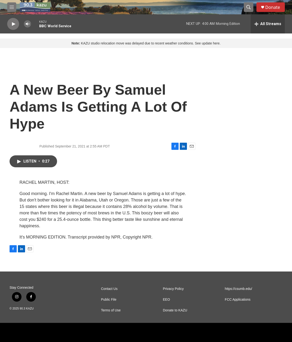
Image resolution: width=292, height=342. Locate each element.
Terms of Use (111, 310)
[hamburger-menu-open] (11, 7)
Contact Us (109, 289)
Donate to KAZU (175, 310)
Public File (109, 299)
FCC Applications (237, 299)
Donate (272, 7)
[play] (13, 24)
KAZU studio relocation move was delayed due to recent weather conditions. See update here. (145, 43)
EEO (166, 299)
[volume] (27, 24)
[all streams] (268, 23)
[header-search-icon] (248, 7)
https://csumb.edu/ (238, 289)
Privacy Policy (173, 289)
